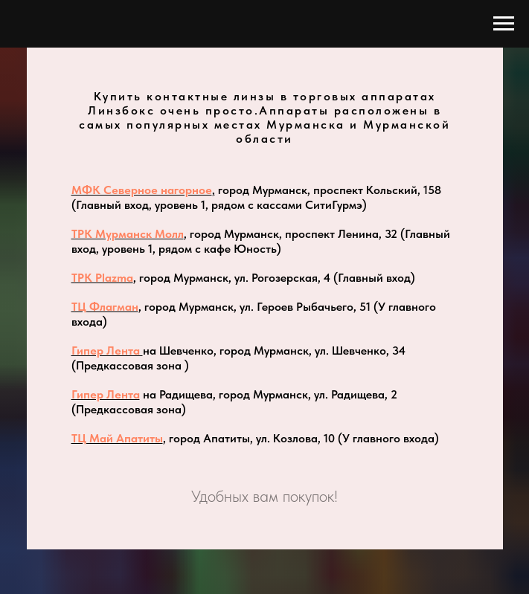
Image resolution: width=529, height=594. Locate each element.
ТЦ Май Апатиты (117, 438)
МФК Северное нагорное (141, 190)
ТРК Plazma (102, 278)
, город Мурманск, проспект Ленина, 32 (290, 234)
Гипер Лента (107, 350)
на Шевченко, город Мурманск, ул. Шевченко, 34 (274, 350)
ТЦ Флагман (104, 307)
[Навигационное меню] (503, 23)
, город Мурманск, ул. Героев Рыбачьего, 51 (254, 307)
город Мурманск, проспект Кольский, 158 (328, 190)
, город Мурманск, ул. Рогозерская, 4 (233, 278)
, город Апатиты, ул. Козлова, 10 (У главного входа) (301, 438)
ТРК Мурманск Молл (127, 234)
